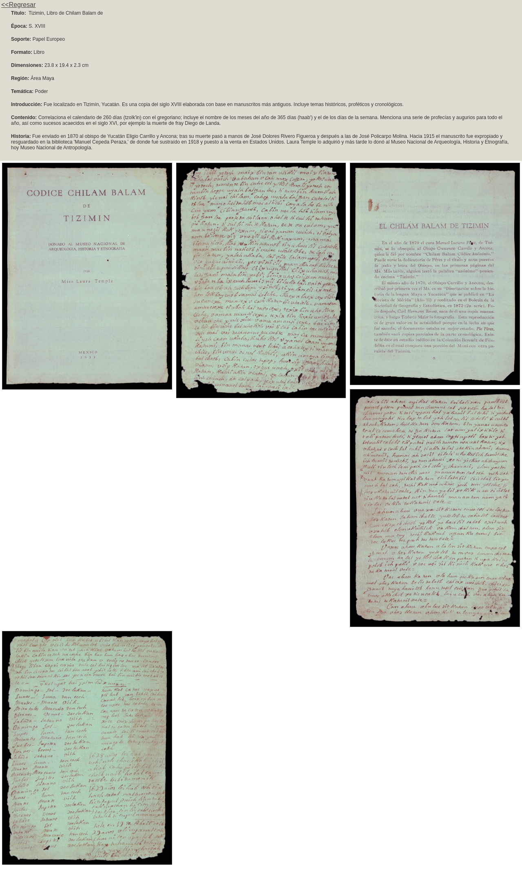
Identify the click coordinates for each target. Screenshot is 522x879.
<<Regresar (18, 4)
